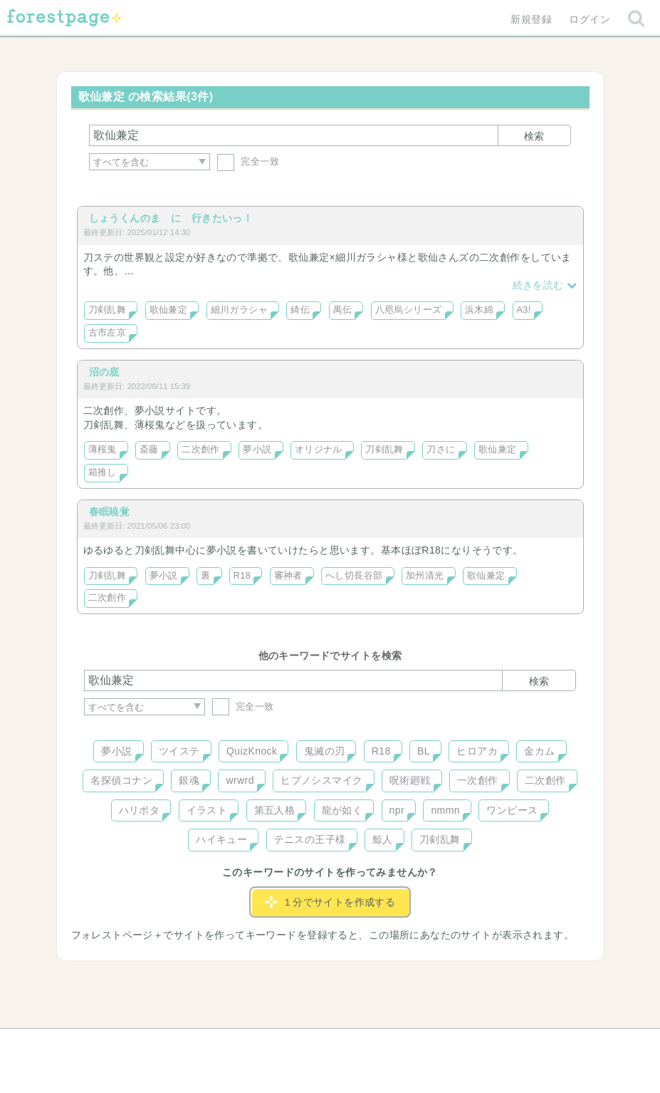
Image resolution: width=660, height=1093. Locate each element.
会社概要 (384, 1044)
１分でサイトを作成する (330, 902)
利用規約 (309, 1044)
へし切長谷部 (354, 576)
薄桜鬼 (102, 450)
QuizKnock (251, 751)
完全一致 (248, 161)
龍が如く (342, 810)
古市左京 (107, 333)
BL (423, 751)
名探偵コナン (121, 780)
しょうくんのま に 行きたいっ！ (171, 218)
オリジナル (318, 450)
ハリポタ (139, 810)
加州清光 (425, 576)
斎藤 (149, 450)
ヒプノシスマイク (321, 780)
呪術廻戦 (410, 780)
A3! (524, 310)
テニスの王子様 (310, 839)
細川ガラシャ (239, 310)
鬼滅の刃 (324, 751)
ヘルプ (148, 1044)
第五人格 (274, 810)
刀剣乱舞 (107, 310)
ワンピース (512, 810)
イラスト (207, 810)
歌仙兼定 (169, 310)
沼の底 (104, 372)
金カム (539, 751)
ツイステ (179, 751)
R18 (242, 576)
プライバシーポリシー (483, 1044)
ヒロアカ (477, 751)
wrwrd (239, 780)
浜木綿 (479, 310)
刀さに (440, 450)
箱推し (102, 472)
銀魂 (189, 780)
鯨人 (382, 839)
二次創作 (201, 450)
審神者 (288, 576)
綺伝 (300, 310)
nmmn (445, 810)
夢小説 (257, 450)
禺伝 (342, 310)
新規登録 (531, 19)
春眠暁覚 (109, 511)
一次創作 (477, 780)
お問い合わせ (226, 1044)
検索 (534, 136)
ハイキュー (221, 839)
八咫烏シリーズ (408, 310)
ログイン (589, 19)
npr (397, 810)
